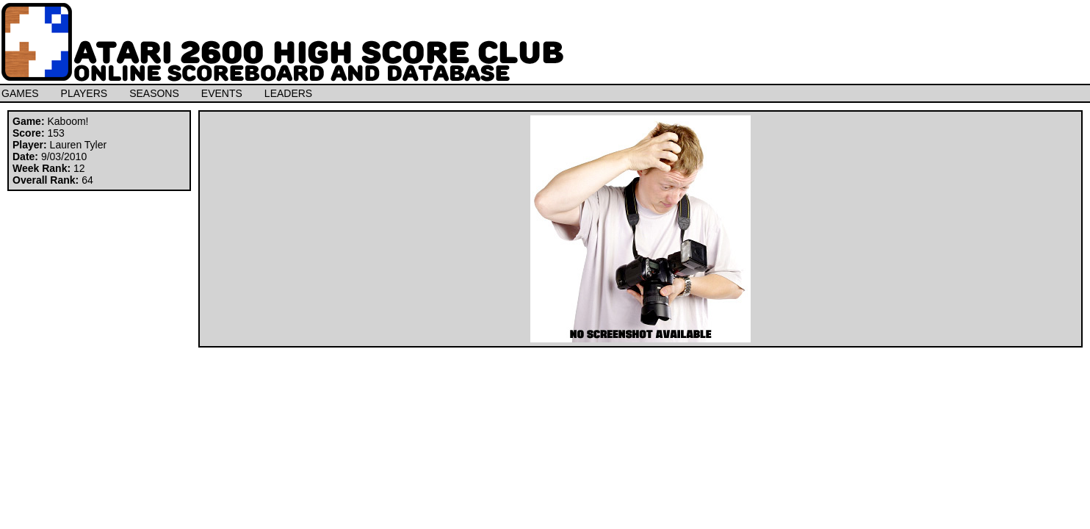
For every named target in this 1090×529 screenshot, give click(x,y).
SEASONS (154, 93)
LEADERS (288, 93)
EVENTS (221, 93)
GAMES (20, 93)
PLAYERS (84, 93)
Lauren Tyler (78, 145)
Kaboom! (67, 121)
